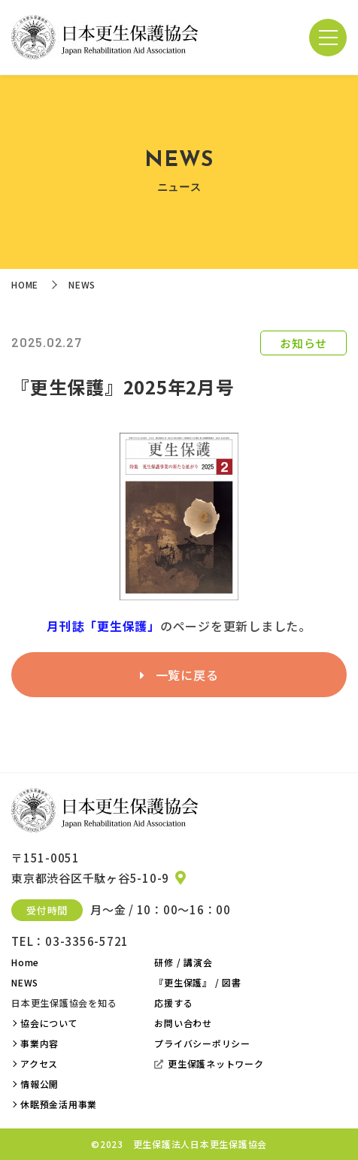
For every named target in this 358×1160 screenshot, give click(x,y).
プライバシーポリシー (202, 1043)
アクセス (39, 1063)
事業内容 (39, 1043)
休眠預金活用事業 (58, 1104)
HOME (24, 284)
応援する (173, 1002)
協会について (49, 1023)
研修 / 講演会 (183, 962)
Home (25, 962)
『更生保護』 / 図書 (197, 982)
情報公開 (39, 1083)
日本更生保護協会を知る (64, 1002)
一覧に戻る (179, 675)
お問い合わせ (183, 1023)
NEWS (24, 982)
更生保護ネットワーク (208, 1063)
